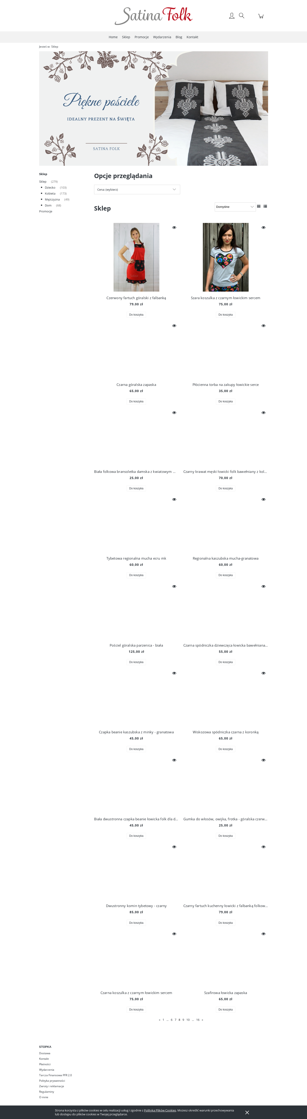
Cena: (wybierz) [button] (107, 189)
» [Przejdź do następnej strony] (202, 1020)
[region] (153, 108)
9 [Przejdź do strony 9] (183, 1020)
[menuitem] (113, 37)
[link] (153, 108)
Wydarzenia (46, 1070)
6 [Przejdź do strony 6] (171, 1020)
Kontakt (44, 1059)
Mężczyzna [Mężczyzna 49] (52, 199)
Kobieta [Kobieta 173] (50, 193)
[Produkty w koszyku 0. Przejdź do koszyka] (261, 18)
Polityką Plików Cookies (160, 1110)
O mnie (43, 1097)
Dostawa (44, 1053)
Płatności (45, 1064)
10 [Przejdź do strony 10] (188, 1020)
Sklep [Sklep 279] (42, 181)
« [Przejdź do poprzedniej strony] (159, 1020)
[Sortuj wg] (235, 206)
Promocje (45, 211)
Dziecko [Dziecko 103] (50, 187)
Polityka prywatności (52, 1081)
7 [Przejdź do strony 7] (175, 1020)
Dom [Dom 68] (48, 205)
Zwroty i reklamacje (51, 1086)
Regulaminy (46, 1092)
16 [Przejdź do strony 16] (197, 1020)
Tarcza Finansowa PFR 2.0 (55, 1075)
